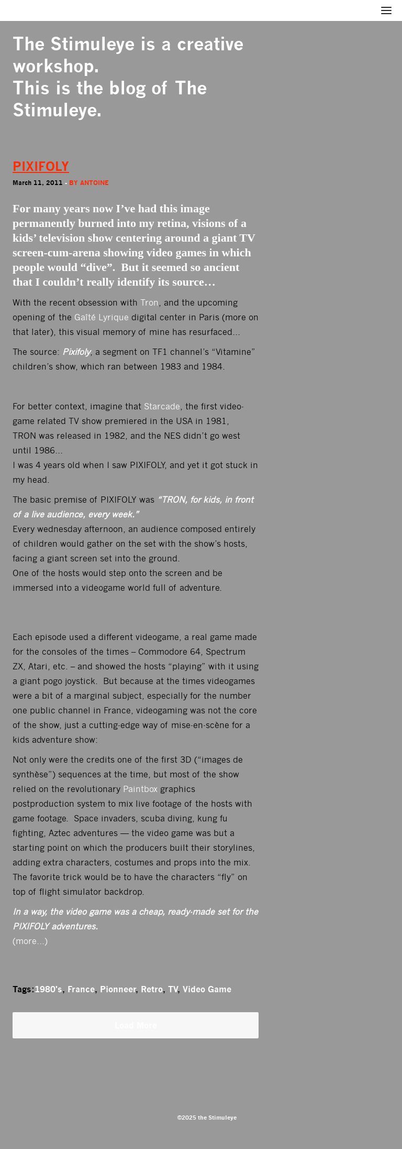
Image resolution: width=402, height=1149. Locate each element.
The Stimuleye (74, 44)
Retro (152, 989)
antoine (94, 183)
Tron (149, 303)
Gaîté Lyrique (101, 317)
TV (172, 989)
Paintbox (140, 789)
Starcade (162, 406)
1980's (48, 989)
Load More (136, 1025)
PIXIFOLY (41, 166)
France (81, 989)
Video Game (207, 989)
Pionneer (118, 989)
